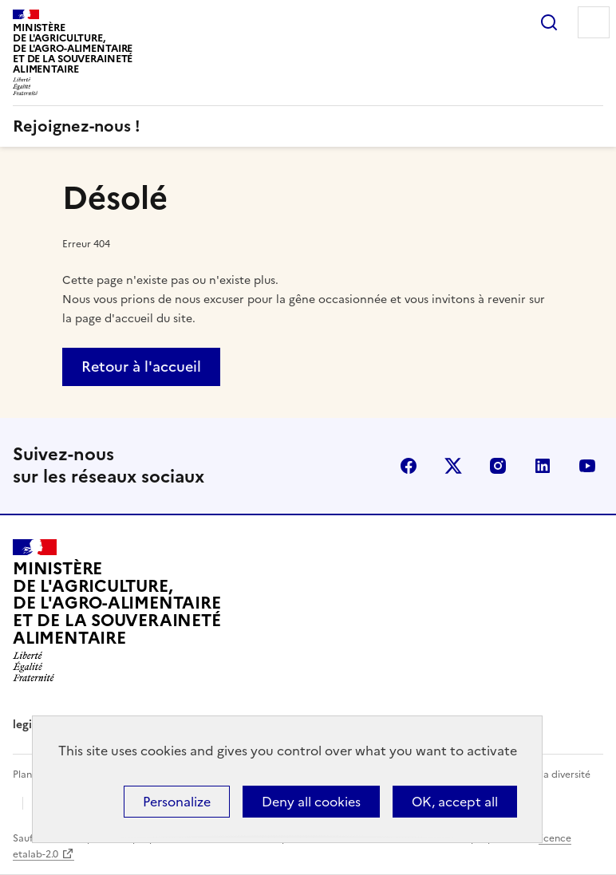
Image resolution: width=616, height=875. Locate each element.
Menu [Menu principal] (594, 22)
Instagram (498, 466)
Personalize (177, 801)
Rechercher (549, 22)
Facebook (408, 466)
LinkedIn (543, 466)
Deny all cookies (311, 801)
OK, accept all (455, 801)
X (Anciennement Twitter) (453, 466)
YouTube (587, 466)
